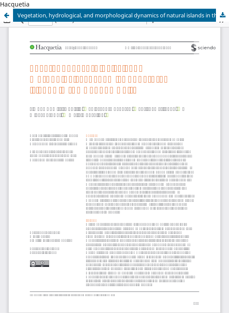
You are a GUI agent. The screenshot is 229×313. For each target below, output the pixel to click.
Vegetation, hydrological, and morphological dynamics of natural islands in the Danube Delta (123, 15)
